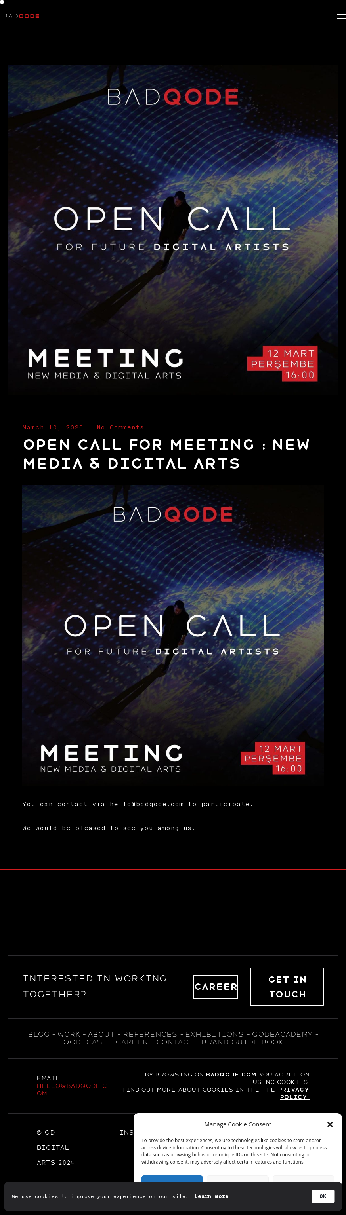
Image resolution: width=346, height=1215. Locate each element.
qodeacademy (282, 1034)
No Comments (120, 427)
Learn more (212, 1196)
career (131, 1042)
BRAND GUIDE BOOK (242, 1042)
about (101, 1034)
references (150, 1034)
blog (38, 1034)
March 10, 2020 (52, 427)
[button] (330, 1124)
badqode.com (231, 1074)
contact (174, 1042)
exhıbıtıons (214, 1034)
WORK (68, 1034)
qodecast (86, 1042)
